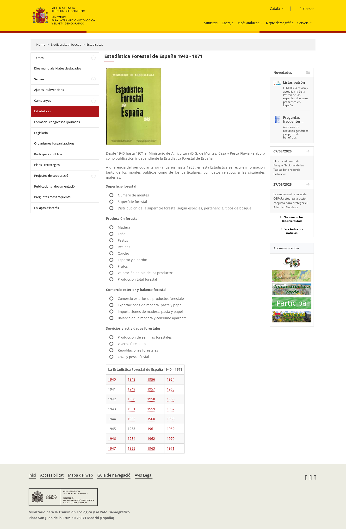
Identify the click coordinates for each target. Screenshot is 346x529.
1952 (131, 418)
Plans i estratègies (47, 165)
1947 (112, 448)
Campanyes (42, 100)
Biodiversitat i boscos (66, 44)
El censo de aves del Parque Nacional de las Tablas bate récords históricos (288, 167)
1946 (112, 438)
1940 (112, 379)
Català (275, 8)
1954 (131, 438)
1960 (151, 418)
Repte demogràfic (279, 23)
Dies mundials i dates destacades (57, 68)
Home (40, 44)
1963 (151, 448)
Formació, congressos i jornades (57, 122)
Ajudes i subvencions (49, 90)
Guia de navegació (113, 475)
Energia (227, 23)
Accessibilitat (52, 475)
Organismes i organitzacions (54, 143)
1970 (170, 438)
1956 (151, 379)
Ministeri (211, 23)
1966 (170, 399)
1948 (131, 379)
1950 (131, 399)
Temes (38, 58)
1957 (151, 389)
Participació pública (48, 154)
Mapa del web (80, 475)
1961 (151, 428)
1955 (131, 448)
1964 (170, 379)
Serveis (303, 23)
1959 (151, 409)
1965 (170, 389)
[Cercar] (305, 8)
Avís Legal (143, 475)
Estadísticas (94, 44)
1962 (151, 438)
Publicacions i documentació (54, 186)
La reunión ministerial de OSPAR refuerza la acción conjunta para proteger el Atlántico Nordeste (290, 200)
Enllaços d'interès (46, 208)
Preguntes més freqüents (52, 197)
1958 (151, 399)
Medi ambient (248, 23)
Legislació (41, 133)
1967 (170, 409)
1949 (131, 389)
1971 (170, 448)
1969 (170, 428)
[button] (262, 23)
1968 (170, 418)
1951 (131, 409)
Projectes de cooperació (51, 175)
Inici (32, 475)
